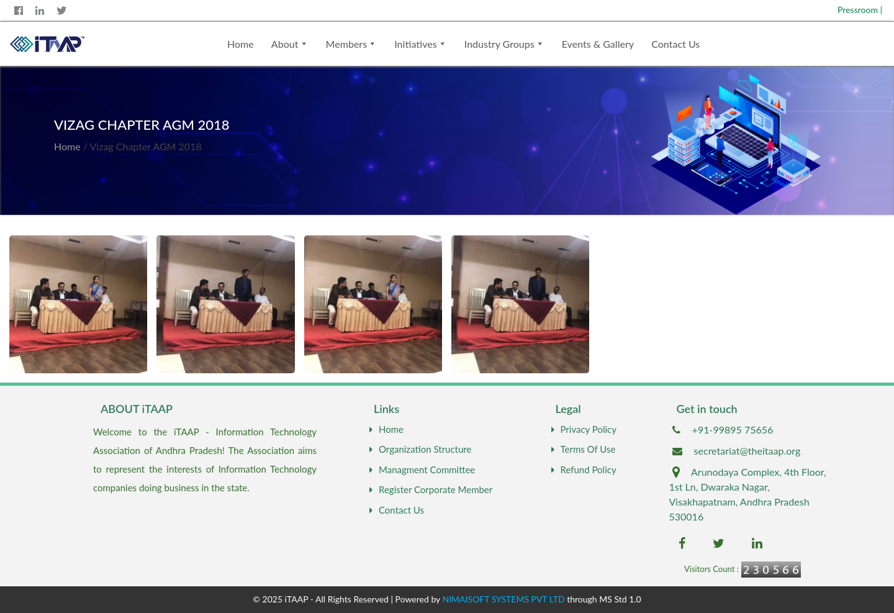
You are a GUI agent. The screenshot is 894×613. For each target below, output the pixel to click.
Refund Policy (582, 469)
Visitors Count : (711, 569)
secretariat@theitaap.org (747, 450)
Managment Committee (420, 469)
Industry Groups (499, 44)
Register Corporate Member (429, 489)
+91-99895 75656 (733, 429)
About (285, 44)
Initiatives (415, 44)
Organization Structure (418, 449)
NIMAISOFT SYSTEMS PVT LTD (504, 599)
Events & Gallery (598, 44)
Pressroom (860, 9)
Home (240, 44)
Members (347, 44)
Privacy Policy (582, 429)
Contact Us (675, 44)
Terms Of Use (582, 449)
